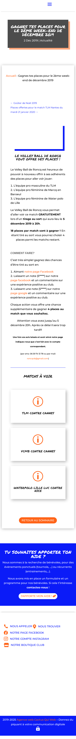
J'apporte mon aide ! (36, 596)
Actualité (46, 40)
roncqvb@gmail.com (37, 358)
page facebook (20, 280)
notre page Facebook (39, 271)
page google (18, 293)
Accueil (11, 75)
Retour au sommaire (38, 520)
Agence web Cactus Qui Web (36, 719)
